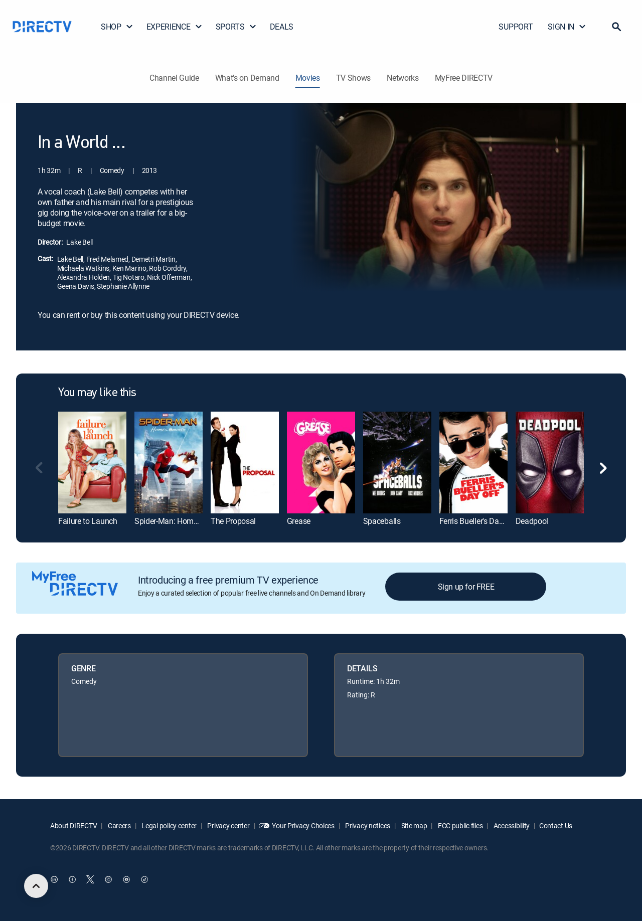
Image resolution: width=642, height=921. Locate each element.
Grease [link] (298, 520)
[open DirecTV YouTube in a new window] (126, 879)
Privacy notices (367, 825)
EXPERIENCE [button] (174, 26)
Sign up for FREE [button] (466, 586)
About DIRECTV (73, 825)
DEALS (281, 26)
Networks (402, 77)
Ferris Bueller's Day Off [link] (477, 520)
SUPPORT (516, 26)
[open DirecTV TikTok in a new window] (144, 879)
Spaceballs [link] (382, 520)
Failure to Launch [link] (87, 520)
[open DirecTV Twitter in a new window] (90, 879)
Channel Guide (174, 77)
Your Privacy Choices (303, 825)
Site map (413, 825)
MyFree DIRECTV (464, 77)
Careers (118, 825)
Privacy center (228, 825)
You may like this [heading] (97, 393)
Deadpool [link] (532, 520)
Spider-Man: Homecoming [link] (178, 520)
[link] (92, 462)
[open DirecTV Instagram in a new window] (108, 879)
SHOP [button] (117, 26)
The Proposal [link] (233, 520)
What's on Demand (247, 77)
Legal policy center (168, 825)
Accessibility (511, 825)
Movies (307, 77)
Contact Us (555, 825)
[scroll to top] (36, 886)
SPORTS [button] (236, 26)
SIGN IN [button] (567, 26)
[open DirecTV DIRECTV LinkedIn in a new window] (54, 879)
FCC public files (459, 825)
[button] (616, 27)
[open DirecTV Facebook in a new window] (72, 879)
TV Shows (353, 77)
